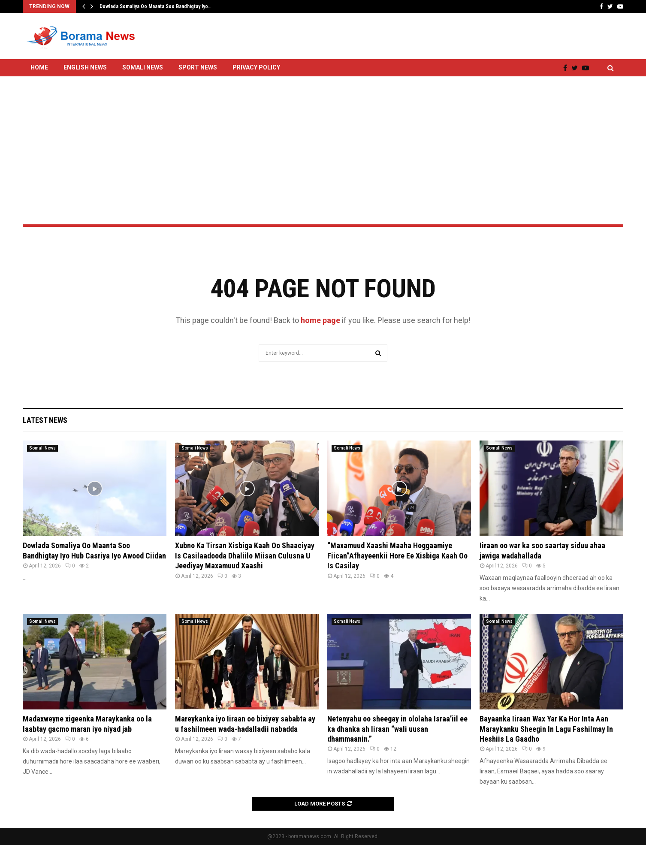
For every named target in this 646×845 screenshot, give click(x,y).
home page (320, 320)
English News (85, 67)
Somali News (142, 67)
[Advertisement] (323, 127)
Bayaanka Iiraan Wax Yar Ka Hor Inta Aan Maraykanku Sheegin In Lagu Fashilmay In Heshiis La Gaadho (546, 728)
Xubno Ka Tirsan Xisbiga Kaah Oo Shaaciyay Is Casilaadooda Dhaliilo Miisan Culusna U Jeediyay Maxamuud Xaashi (244, 555)
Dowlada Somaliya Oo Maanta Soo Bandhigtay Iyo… (155, 6)
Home (39, 67)
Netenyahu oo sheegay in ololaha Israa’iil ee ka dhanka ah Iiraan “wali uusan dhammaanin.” (397, 728)
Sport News (197, 67)
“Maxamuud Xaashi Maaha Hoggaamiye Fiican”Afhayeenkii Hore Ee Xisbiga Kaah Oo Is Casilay (397, 555)
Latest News (45, 420)
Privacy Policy (256, 67)
